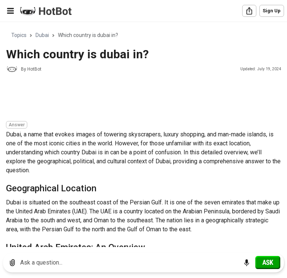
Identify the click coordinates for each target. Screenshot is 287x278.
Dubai (42, 35)
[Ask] (267, 262)
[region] (143, 134)
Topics (19, 35)
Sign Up (272, 10)
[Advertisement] (142, 98)
